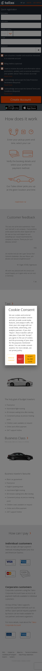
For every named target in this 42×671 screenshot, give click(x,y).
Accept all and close (30, 359)
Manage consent (11, 359)
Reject (20, 359)
